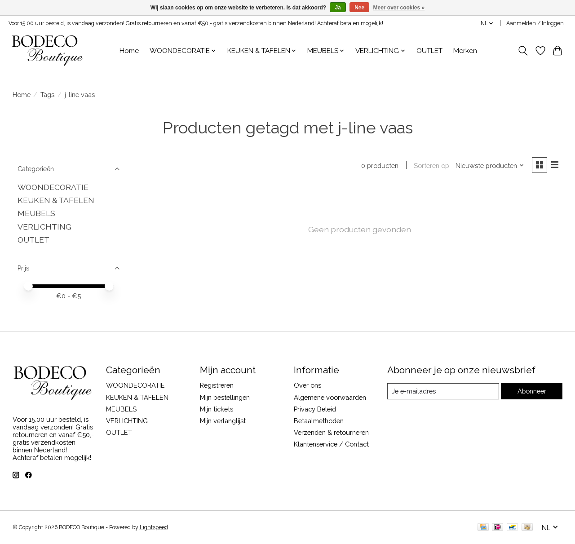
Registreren (217, 385)
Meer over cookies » (399, 7)
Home (129, 51)
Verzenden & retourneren (331, 432)
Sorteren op (431, 165)
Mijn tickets (216, 409)
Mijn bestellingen (225, 397)
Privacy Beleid (315, 409)
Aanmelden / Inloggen (535, 23)
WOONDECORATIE (53, 187)
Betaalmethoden (319, 421)
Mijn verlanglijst (223, 421)
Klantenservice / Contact (331, 444)
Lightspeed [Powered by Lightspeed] (154, 527)
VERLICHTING (44, 226)
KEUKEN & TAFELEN (56, 200)
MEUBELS (36, 213)
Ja (338, 7)
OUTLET (429, 51)
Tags (47, 94)
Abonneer (531, 391)
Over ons (307, 385)
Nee (359, 7)
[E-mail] (442, 391)
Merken (465, 51)
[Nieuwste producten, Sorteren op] (489, 165)
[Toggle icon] (522, 51)
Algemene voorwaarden (330, 397)
